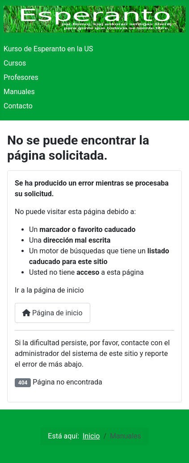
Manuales (19, 91)
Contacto (18, 106)
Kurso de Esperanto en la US (48, 49)
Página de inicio (52, 313)
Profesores (21, 77)
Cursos (15, 63)
